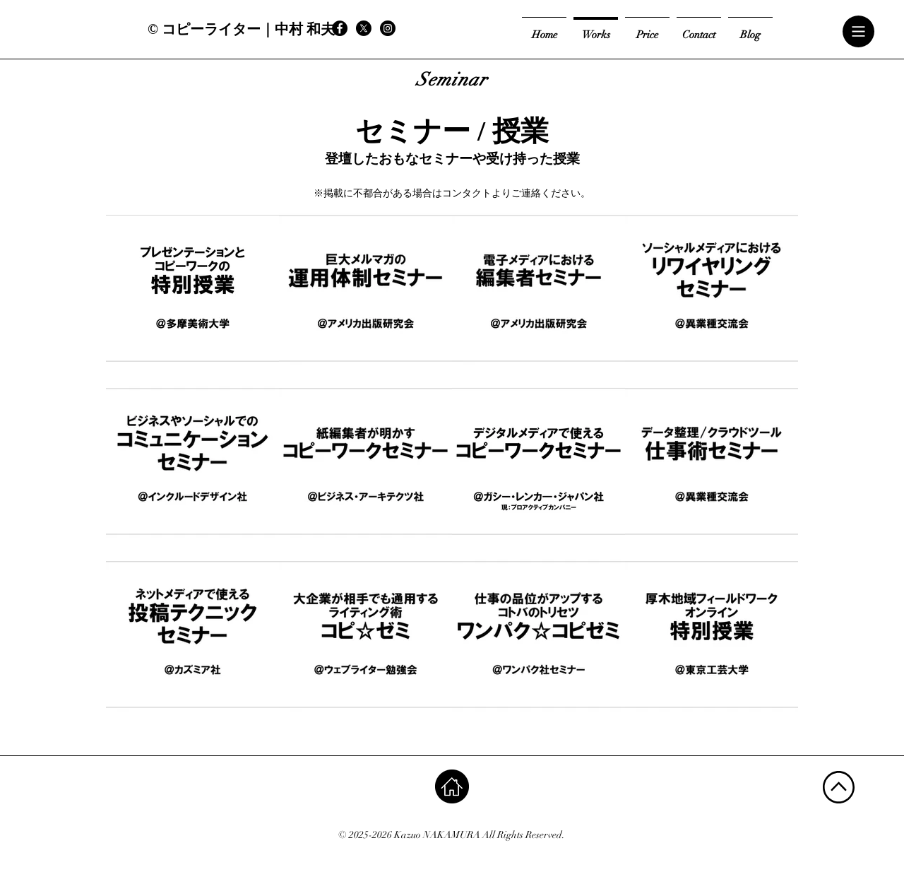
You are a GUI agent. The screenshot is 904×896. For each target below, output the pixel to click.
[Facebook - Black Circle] (339, 28)
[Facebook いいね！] (445, 28)
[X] (363, 28)
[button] (859, 32)
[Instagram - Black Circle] (388, 28)
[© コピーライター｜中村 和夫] (241, 29)
